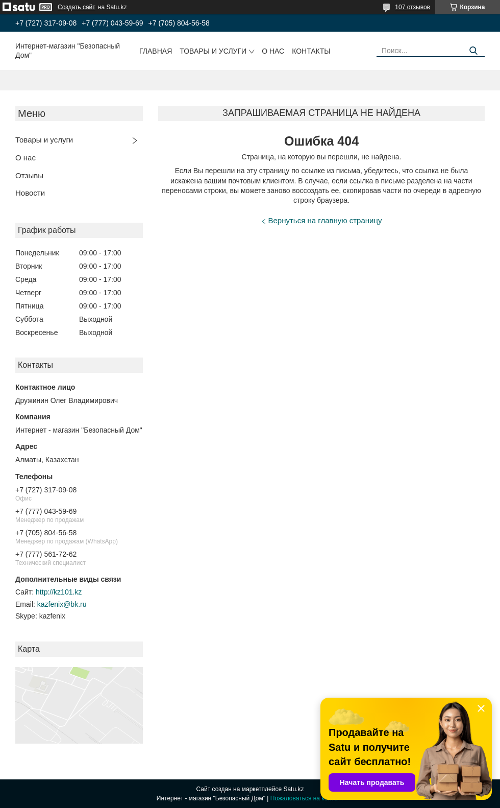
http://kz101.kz (59, 592)
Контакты (311, 51)
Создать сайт (76, 7)
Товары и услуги (213, 51)
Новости (30, 192)
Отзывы (29, 175)
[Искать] (473, 50)
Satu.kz (293, 789)
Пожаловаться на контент (306, 798)
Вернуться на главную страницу (325, 220)
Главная (155, 51)
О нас (273, 51)
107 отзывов (412, 7)
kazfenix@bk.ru (62, 604)
